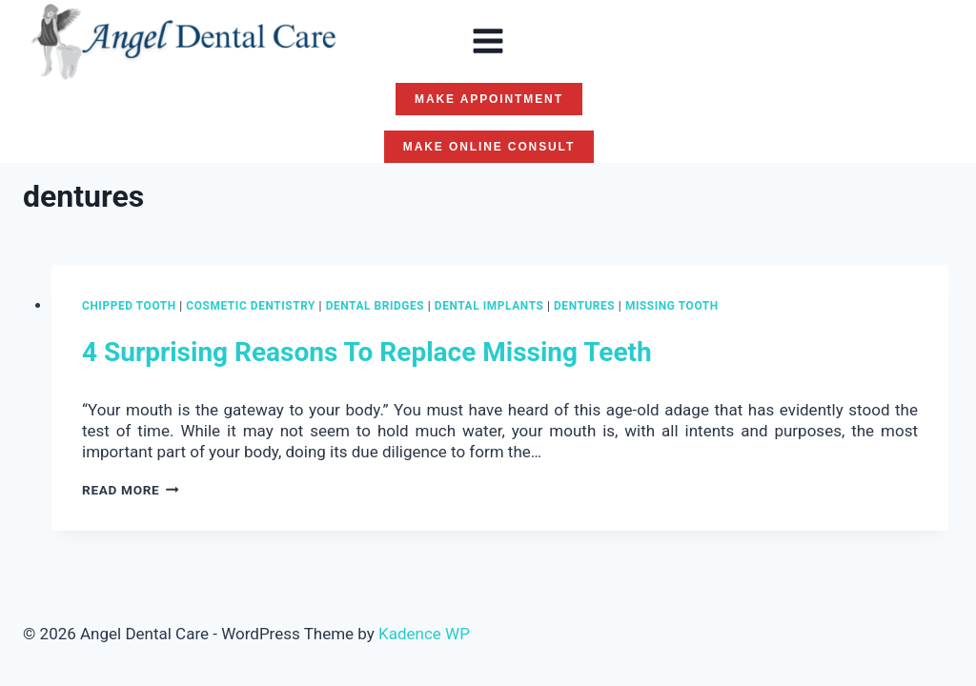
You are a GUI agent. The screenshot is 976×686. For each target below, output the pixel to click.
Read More (130, 489)
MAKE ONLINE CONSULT (489, 146)
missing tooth (672, 306)
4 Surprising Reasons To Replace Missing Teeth (367, 352)
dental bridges (375, 306)
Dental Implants (489, 306)
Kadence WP (424, 633)
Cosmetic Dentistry (250, 306)
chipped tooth (129, 306)
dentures (584, 306)
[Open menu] (488, 40)
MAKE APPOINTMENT (489, 99)
